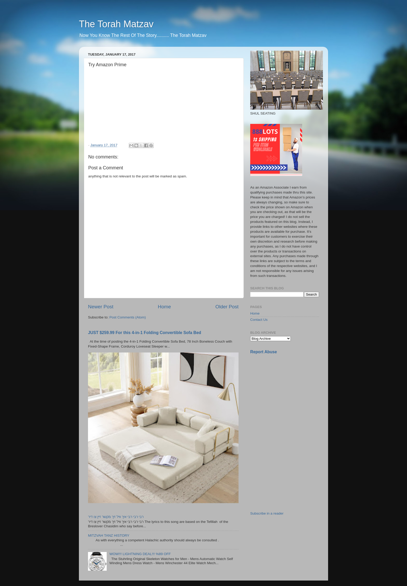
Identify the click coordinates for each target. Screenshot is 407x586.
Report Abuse (263, 352)
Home (164, 306)
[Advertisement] (289, 395)
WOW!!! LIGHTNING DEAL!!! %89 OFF (140, 554)
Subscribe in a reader (266, 513)
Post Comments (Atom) (128, 317)
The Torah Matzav (116, 24)
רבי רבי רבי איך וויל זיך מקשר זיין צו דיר (116, 517)
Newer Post (100, 306)
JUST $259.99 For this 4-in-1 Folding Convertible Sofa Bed (144, 332)
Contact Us (259, 320)
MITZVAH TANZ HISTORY (108, 535)
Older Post (227, 306)
